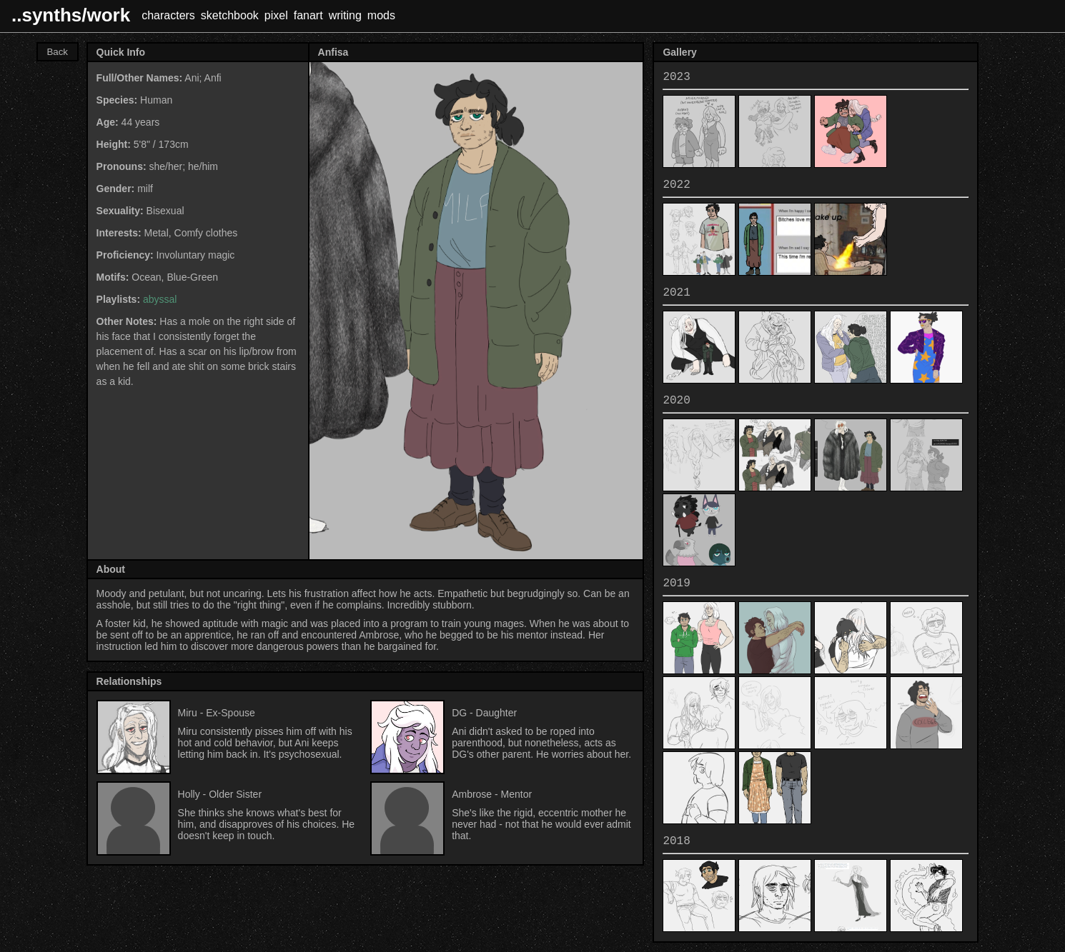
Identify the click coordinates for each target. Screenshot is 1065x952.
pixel (276, 15)
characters (168, 15)
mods (381, 15)
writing (345, 15)
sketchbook (230, 15)
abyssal (160, 299)
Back (57, 51)
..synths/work (70, 15)
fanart (308, 15)
